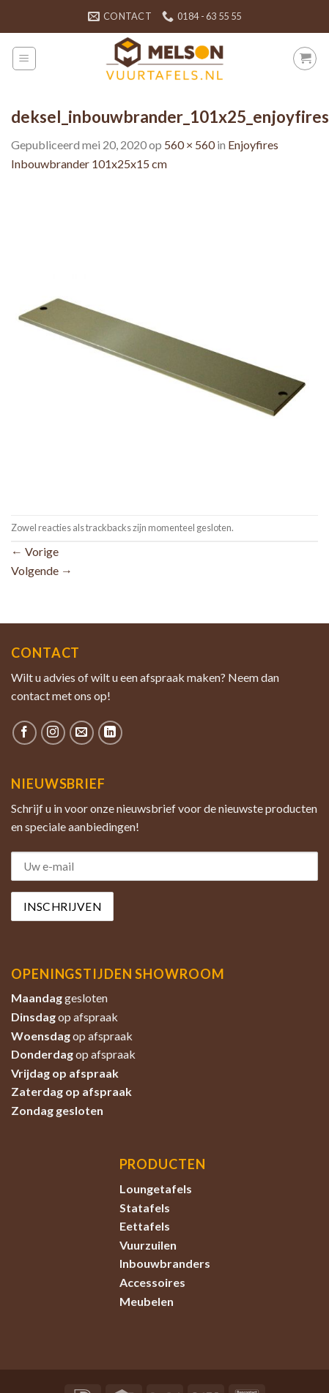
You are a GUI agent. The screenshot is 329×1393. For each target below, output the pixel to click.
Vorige (35, 551)
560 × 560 (189, 144)
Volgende (42, 570)
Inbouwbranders (164, 1263)
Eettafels (144, 1226)
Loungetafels (155, 1188)
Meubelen (146, 1301)
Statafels (144, 1207)
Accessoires (152, 1282)
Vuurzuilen (148, 1245)
